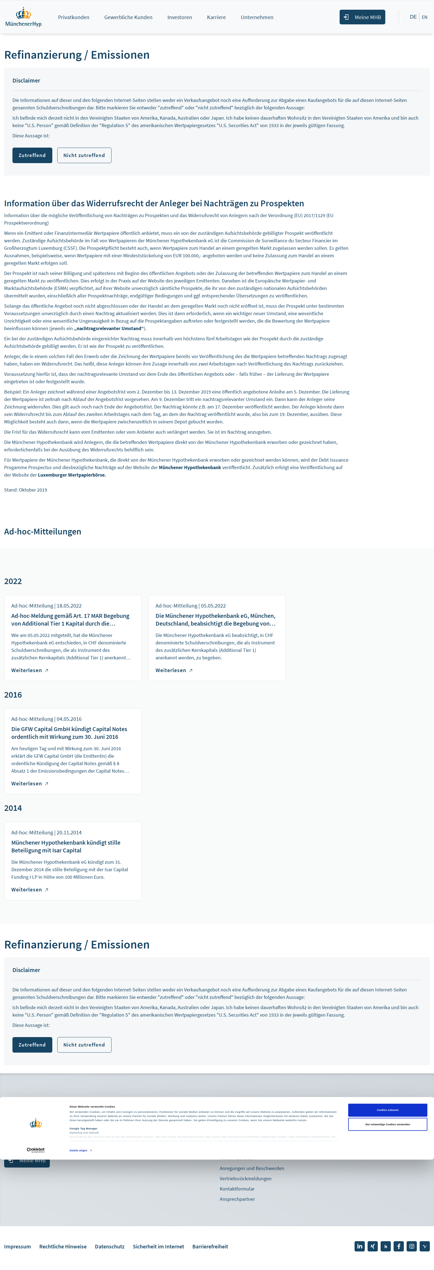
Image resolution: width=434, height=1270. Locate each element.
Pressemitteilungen (132, 1120)
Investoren (179, 17)
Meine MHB (368, 17)
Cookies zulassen (388, 1220)
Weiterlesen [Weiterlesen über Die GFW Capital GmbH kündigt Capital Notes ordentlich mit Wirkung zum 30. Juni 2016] (29, 784)
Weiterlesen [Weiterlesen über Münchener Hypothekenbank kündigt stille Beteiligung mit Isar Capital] (29, 890)
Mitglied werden (21, 1119)
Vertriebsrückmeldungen (246, 1182)
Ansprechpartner (237, 1202)
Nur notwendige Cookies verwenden (387, 1234)
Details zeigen (78, 1260)
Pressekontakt (127, 1130)
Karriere (216, 17)
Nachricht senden (250, 1143)
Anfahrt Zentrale (237, 1161)
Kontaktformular (237, 1192)
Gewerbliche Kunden (128, 17)
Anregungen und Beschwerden (252, 1171)
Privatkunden (73, 17)
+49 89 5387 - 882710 (36, 1146)
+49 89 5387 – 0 (245, 1129)
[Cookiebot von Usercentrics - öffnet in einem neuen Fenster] (36, 1260)
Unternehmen (257, 17)
